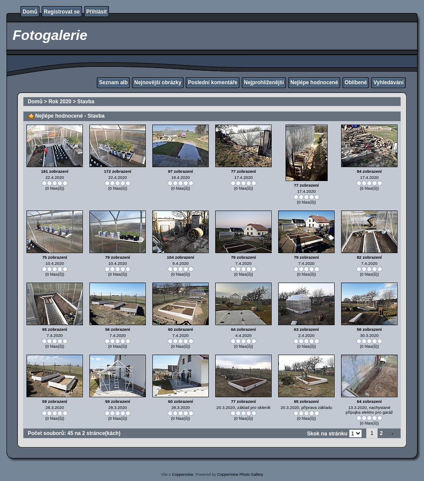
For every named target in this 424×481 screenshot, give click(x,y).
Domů (30, 12)
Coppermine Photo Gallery (240, 474)
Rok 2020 (60, 102)
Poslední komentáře (212, 82)
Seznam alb (113, 82)
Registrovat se (62, 12)
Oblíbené (356, 82)
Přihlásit (96, 12)
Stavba (85, 102)
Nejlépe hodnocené (314, 82)
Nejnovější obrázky (157, 82)
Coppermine (182, 474)
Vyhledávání (388, 82)
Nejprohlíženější (264, 82)
